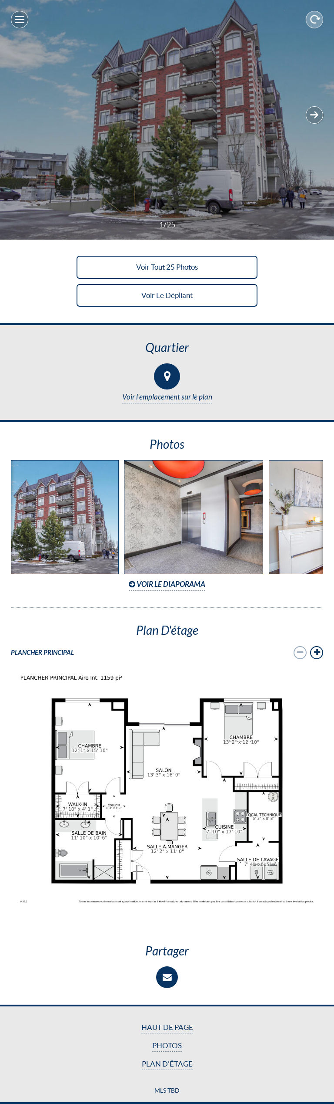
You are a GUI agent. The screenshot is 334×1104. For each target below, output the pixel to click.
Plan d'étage (167, 1064)
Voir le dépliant (167, 295)
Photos (167, 1046)
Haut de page (167, 1027)
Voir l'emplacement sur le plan (167, 397)
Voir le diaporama (167, 584)
